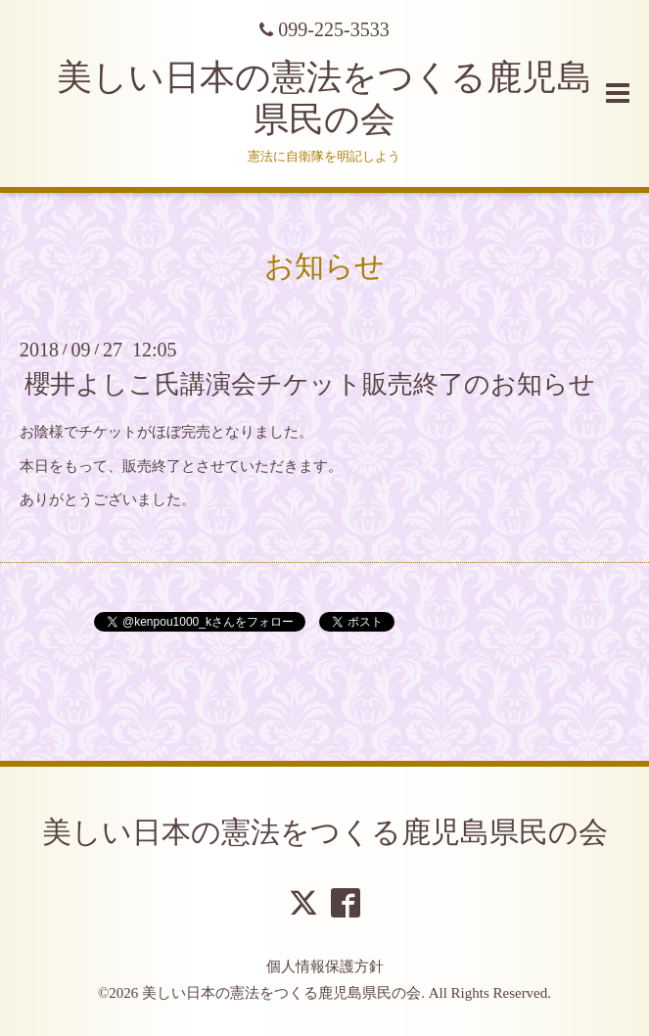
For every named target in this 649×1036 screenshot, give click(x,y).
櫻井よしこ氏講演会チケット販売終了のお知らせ (309, 384)
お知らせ (324, 266)
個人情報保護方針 (325, 966)
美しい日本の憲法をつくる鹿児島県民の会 (325, 832)
